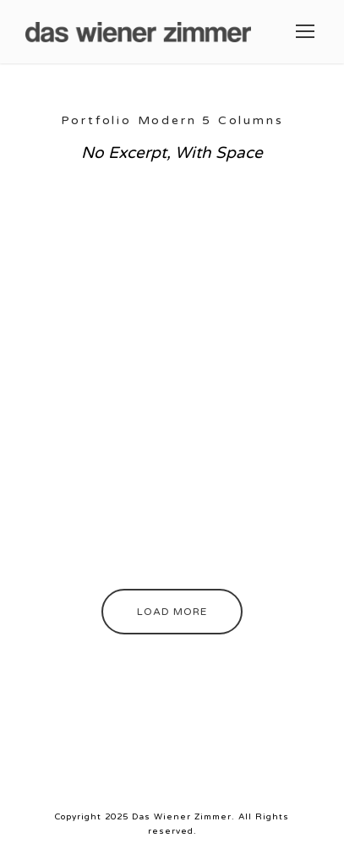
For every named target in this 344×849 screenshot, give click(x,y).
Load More (172, 612)
